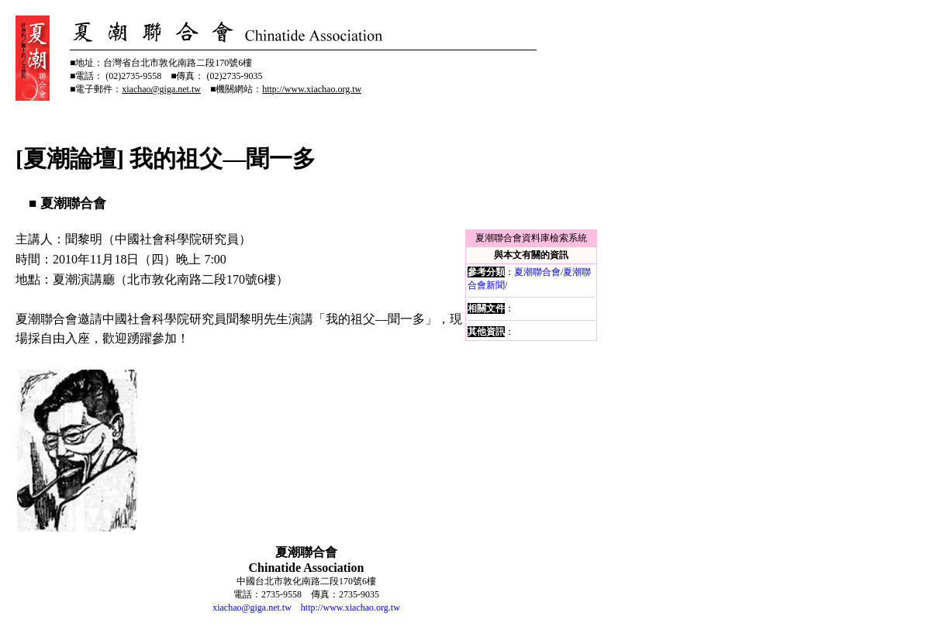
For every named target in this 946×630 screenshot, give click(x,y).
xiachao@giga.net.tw (252, 607)
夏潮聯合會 (537, 272)
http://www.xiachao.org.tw (350, 607)
